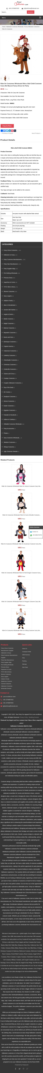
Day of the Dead (9, 387)
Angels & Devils (9, 314)
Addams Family (9, 300)
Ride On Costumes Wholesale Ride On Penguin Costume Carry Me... (21, 601)
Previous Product (7, 133)
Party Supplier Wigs (11, 268)
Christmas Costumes (10, 364)
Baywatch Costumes (10, 332)
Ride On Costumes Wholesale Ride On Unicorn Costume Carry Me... (21, 486)
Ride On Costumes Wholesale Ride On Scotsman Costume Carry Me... (21, 544)
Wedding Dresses (34, 717)
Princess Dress (9, 277)
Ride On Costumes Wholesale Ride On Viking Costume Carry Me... (21, 630)
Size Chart (25, 667)
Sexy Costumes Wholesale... (13, 438)
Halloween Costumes (6, 686)
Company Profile (26, 651)
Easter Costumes (9, 406)
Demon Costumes (10, 401)
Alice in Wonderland (10, 305)
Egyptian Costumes (10, 410)
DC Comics (8, 392)
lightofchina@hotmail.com (31, 8)
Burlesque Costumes (10, 341)
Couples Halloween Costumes (13, 383)
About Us (24, 648)
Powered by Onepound (21, 1065)
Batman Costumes (10, 328)
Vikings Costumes (10, 447)
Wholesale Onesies (6, 688)
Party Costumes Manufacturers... (14, 259)
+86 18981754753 (37, 535)
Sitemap (24, 664)
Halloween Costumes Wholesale (14, 26)
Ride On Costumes (7, 29)
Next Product (36, 133)
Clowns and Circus (10, 373)
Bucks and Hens (9, 337)
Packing (24, 661)
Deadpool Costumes (10, 396)
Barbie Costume (9, 319)
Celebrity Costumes (10, 355)
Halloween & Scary (10, 255)
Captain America (9, 346)
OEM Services (26, 654)
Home (3, 26)
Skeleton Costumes (10, 442)
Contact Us (35, 531)
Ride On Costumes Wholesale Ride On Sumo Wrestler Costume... (21, 515)
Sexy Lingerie (9, 296)
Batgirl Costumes (9, 323)
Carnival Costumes (6, 683)
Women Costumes (10, 291)
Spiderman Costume (6, 681)
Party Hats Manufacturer (12, 264)
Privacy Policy (24, 717)
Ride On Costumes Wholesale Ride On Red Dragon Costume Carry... (21, 573)
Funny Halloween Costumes (31, 26)
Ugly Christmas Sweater (11, 451)
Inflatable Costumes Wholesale (14, 424)
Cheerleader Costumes (11, 360)
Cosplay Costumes (10, 378)
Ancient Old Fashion (11, 309)
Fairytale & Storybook (11, 415)
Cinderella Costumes (10, 369)
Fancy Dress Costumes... (12, 250)
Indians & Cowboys (10, 419)
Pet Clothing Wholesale (12, 273)
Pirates (6, 433)
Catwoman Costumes (11, 351)
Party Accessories (10, 428)
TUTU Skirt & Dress (11, 287)
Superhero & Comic (10, 282)
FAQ (23, 658)
